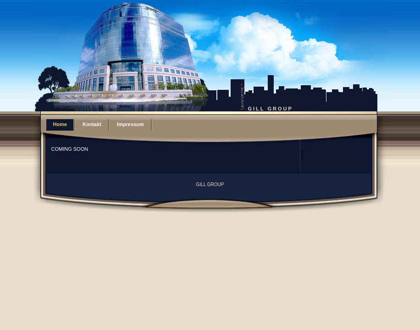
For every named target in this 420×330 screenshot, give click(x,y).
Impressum (130, 124)
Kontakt (92, 124)
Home (60, 124)
